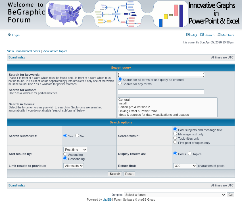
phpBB (107, 199)
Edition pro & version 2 (167, 107)
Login (14, 35)
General (167, 100)
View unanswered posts (23, 51)
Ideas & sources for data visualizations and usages (167, 115)
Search (207, 35)
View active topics (55, 51)
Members (225, 35)
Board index (17, 57)
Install (167, 103)
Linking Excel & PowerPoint (167, 111)
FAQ (191, 35)
